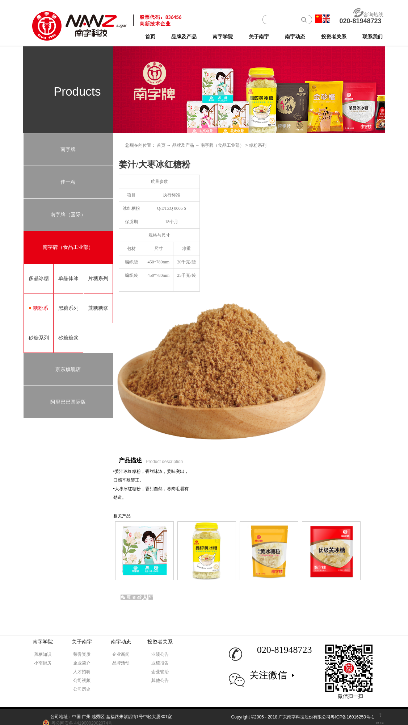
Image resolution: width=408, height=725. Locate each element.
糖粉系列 (257, 145)
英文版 (326, 18)
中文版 (318, 18)
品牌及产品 (183, 145)
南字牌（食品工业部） (222, 145)
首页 (150, 36)
